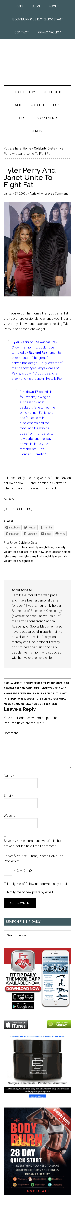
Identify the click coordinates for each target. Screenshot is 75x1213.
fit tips (34, 551)
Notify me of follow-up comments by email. (37, 884)
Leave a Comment (56, 193)
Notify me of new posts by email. (30, 892)
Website (9, 815)
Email (9, 795)
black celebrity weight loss (37, 547)
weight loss (26, 560)
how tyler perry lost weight (34, 556)
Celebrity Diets (28, 542)
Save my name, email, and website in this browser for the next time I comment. (32, 843)
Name (9, 775)
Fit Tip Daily (37, 59)
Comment (11, 733)
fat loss (24, 551)
